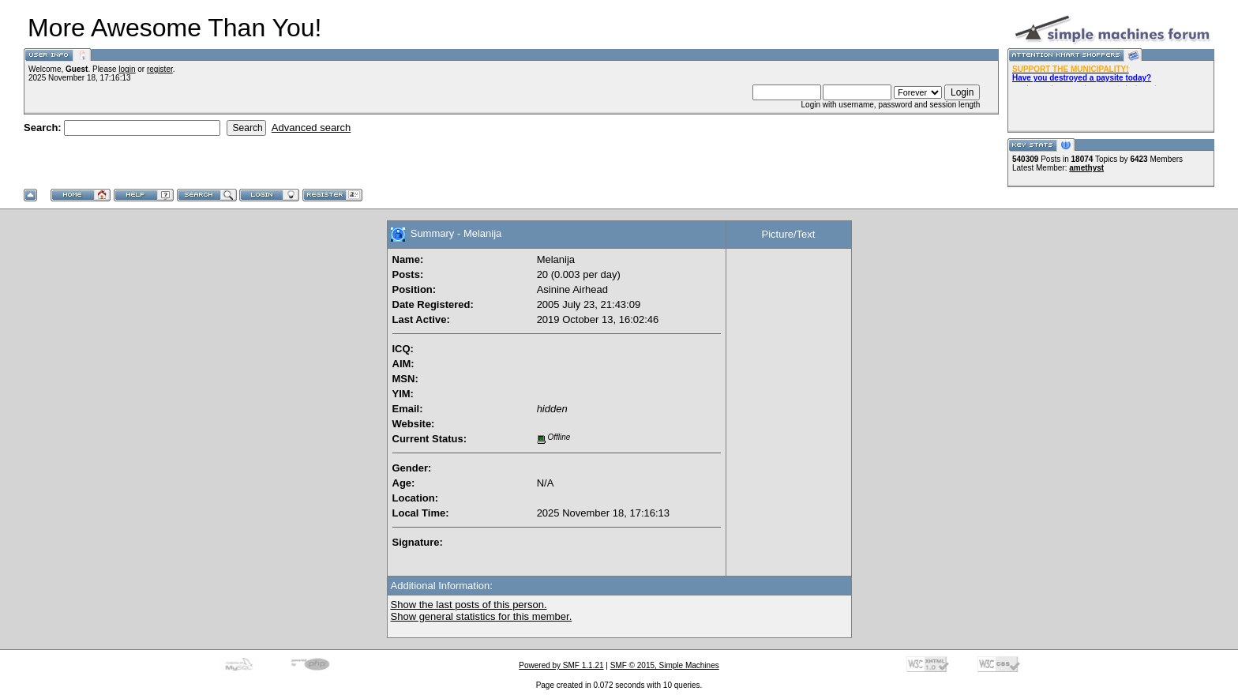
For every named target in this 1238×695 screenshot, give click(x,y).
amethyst (1086, 167)
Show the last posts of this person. (469, 604)
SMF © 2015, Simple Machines (664, 665)
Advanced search (311, 127)
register (160, 69)
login (126, 69)
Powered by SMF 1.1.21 (561, 665)
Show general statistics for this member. (481, 616)
